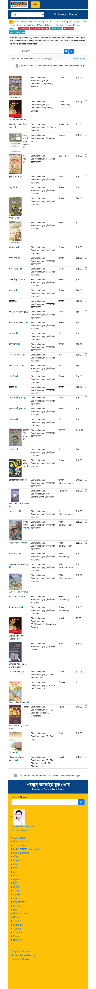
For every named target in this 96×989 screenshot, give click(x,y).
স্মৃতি (15, 883)
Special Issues (21, 853)
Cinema (17, 932)
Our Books (19, 837)
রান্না (15, 909)
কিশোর (16, 906)
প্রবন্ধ (15, 864)
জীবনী (16, 887)
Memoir (17, 936)
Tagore (17, 921)
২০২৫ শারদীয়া (20, 845)
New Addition (20, 913)
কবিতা (16, 856)
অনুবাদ (16, 879)
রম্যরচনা (17, 894)
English (77, 58)
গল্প (15, 868)
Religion (17, 940)
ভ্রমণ (15, 872)
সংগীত (16, 890)
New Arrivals (20, 841)
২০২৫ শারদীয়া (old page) (26, 849)
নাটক (15, 875)
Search (26, 51)
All (11, 21)
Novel (16, 917)
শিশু (15, 898)
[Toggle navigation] (35, 4)
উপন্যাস (16, 860)
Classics (18, 925)
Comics (17, 928)
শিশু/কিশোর (19, 902)
